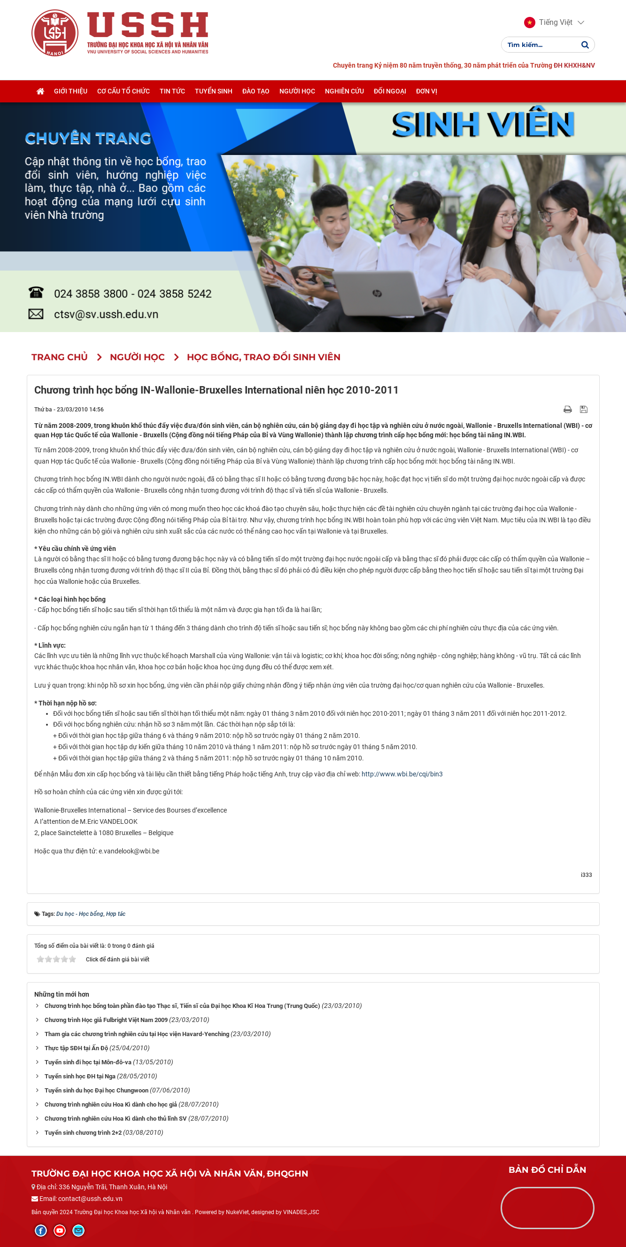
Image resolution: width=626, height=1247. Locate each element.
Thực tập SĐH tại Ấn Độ (76, 1048)
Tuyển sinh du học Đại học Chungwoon (96, 1090)
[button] (548, 22)
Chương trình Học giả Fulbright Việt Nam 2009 (106, 1019)
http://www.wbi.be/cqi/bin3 (402, 774)
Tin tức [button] (172, 91)
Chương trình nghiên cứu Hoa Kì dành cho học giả (111, 1104)
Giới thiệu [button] (70, 91)
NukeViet (237, 1212)
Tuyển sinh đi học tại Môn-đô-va (88, 1062)
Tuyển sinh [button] (213, 91)
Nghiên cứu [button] (344, 91)
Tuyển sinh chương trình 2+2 (83, 1132)
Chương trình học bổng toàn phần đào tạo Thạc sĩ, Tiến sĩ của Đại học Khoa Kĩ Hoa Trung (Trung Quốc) (182, 1005)
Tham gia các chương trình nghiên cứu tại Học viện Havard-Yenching (137, 1034)
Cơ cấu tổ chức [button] (123, 91)
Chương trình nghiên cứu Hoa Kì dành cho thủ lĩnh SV (116, 1118)
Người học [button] (297, 91)
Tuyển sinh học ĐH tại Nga (80, 1076)
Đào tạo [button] (256, 91)
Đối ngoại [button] (390, 91)
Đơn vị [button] (426, 91)
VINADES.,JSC (301, 1212)
